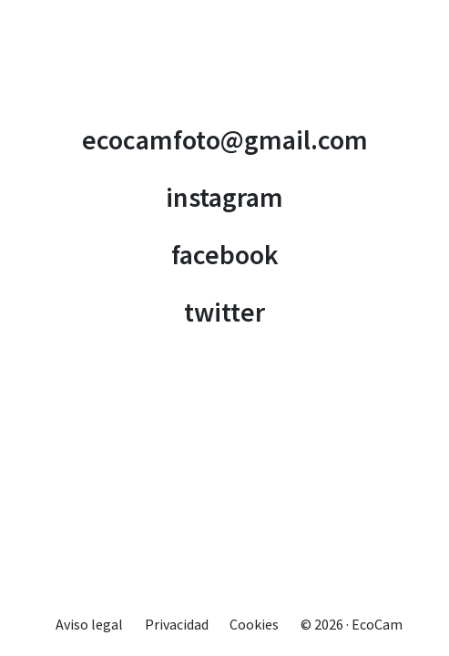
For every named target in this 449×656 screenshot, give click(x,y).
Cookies (254, 624)
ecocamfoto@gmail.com (225, 139)
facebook (225, 254)
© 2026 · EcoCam (352, 624)
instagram (224, 196)
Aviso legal (89, 624)
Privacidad (177, 624)
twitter (224, 311)
